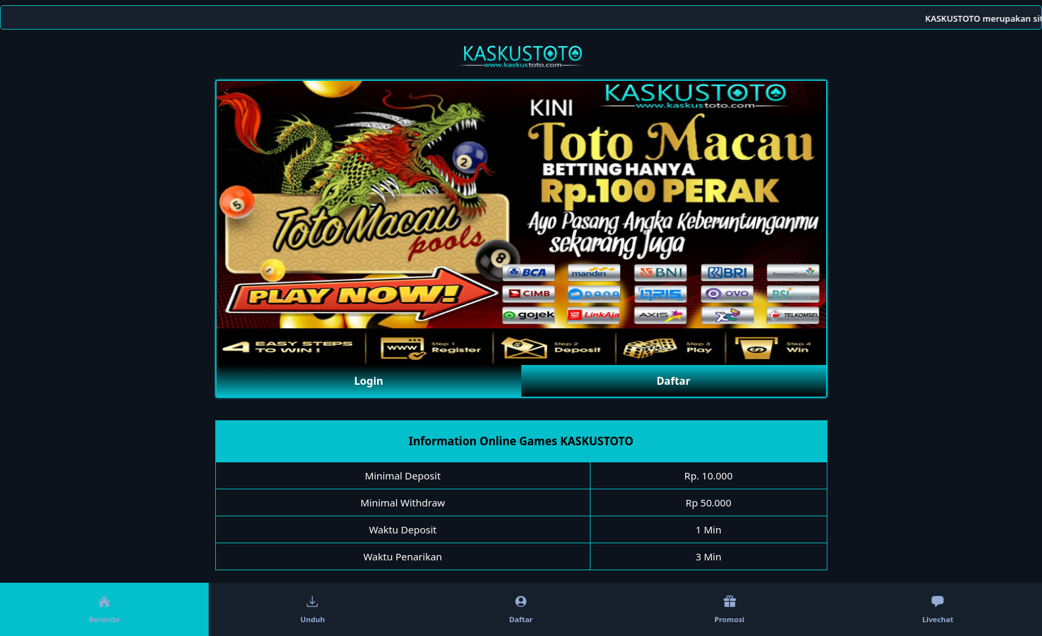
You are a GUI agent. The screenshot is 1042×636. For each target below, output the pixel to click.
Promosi (729, 609)
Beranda (104, 609)
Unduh (312, 609)
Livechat (937, 609)
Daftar (673, 381)
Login (368, 381)
